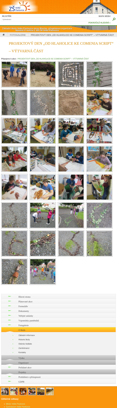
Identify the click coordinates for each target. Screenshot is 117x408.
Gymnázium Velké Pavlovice (18, 407)
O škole (22, 330)
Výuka (21, 358)
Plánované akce (25, 301)
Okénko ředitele (25, 344)
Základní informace (27, 335)
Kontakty (22, 352)
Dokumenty (24, 311)
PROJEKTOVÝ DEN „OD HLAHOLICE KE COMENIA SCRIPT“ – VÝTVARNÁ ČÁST (53, 59)
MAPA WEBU (104, 16)
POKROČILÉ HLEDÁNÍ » (99, 23)
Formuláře (23, 306)
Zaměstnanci (24, 348)
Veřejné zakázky (26, 316)
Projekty (22, 372)
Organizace (24, 363)
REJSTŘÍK (6, 16)
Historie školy (24, 340)
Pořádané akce (25, 367)
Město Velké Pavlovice (15, 404)
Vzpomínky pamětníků (29, 320)
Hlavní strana (24, 297)
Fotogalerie (18, 35)
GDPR (21, 382)
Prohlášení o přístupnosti (30, 377)
